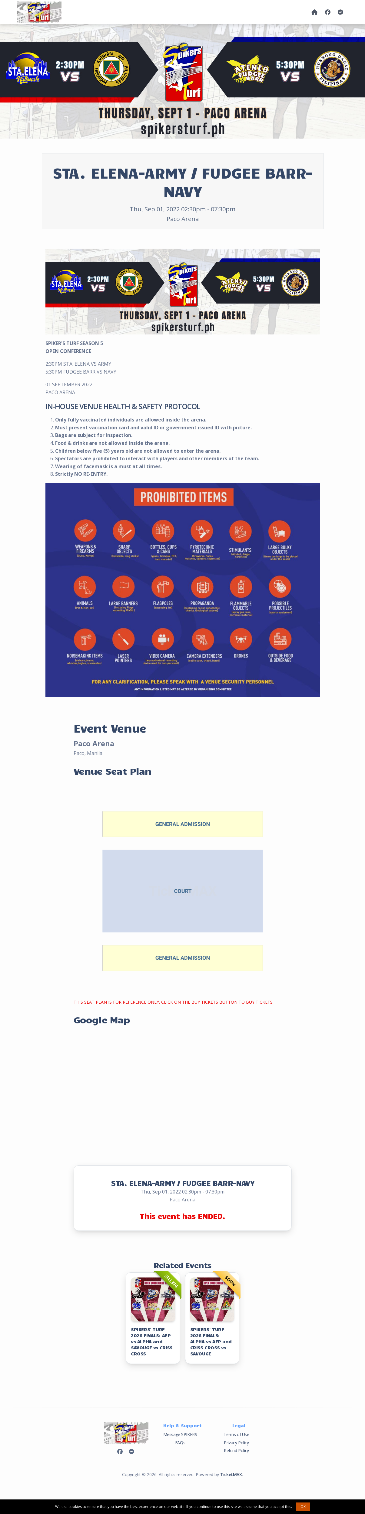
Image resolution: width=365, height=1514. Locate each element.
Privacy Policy (236, 1442)
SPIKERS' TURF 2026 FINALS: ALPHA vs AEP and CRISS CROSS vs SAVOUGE (211, 1341)
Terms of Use (236, 1434)
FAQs (180, 1442)
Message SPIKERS (180, 1434)
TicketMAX (231, 1474)
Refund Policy (236, 1450)
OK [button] (303, 1506)
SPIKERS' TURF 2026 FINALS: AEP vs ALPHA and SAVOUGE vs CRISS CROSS (152, 1341)
